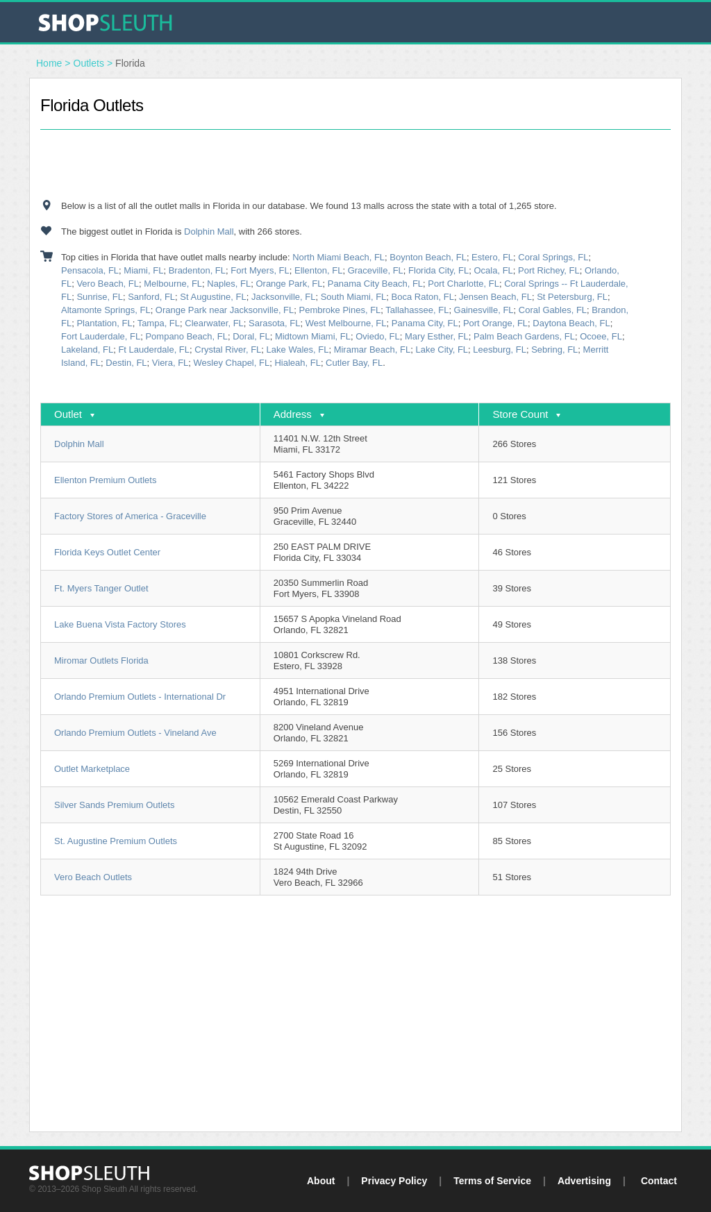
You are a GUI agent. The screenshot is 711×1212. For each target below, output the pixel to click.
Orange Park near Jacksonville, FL (225, 310)
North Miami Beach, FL (338, 257)
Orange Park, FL (289, 283)
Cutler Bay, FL (354, 362)
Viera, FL (170, 362)
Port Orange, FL (495, 323)
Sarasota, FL (274, 323)
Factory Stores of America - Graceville (130, 516)
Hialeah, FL (297, 362)
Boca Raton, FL (423, 297)
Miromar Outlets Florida (101, 660)
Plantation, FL (104, 323)
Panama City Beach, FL (375, 283)
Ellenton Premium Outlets (105, 480)
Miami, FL (143, 270)
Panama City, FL (425, 323)
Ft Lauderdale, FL (154, 349)
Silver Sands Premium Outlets (114, 805)
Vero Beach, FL (107, 283)
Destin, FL (126, 362)
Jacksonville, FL (283, 297)
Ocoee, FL (601, 336)
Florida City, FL (438, 270)
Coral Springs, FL (553, 257)
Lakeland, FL (87, 349)
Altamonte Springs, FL (106, 310)
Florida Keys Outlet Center (107, 552)
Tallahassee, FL (417, 310)
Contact (659, 1180)
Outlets (89, 63)
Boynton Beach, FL (428, 257)
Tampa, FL (158, 323)
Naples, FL (229, 283)
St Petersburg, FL (572, 297)
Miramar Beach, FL (372, 349)
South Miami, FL (354, 297)
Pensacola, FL (90, 270)
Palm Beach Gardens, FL (524, 336)
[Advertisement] (355, 164)
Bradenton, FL (197, 270)
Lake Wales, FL (298, 349)
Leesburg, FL (499, 349)
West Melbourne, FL (346, 323)
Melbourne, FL (173, 283)
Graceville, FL (375, 270)
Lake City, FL (441, 349)
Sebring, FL (554, 349)
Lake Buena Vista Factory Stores (120, 624)
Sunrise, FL (99, 297)
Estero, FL (492, 257)
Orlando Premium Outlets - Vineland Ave (135, 732)
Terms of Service (492, 1180)
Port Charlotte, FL (463, 283)
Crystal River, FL (227, 349)
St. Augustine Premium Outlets (115, 841)
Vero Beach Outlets (93, 877)
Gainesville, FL (484, 310)
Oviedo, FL (378, 336)
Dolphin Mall (209, 231)
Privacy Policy (394, 1180)
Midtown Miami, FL (313, 336)
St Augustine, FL (213, 297)
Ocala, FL (493, 270)
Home (49, 63)
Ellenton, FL (318, 270)
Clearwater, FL (214, 323)
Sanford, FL (151, 297)
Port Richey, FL (549, 270)
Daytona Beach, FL (571, 323)
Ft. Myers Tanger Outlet (101, 588)
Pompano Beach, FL (186, 336)
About (321, 1180)
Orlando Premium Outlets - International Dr (140, 696)
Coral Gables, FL (553, 310)
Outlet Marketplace (92, 769)
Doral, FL (251, 336)
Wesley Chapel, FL (232, 362)
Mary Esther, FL (437, 336)
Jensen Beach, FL (495, 297)
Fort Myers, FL (260, 270)
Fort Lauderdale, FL (100, 336)
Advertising (584, 1180)
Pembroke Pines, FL (340, 310)
